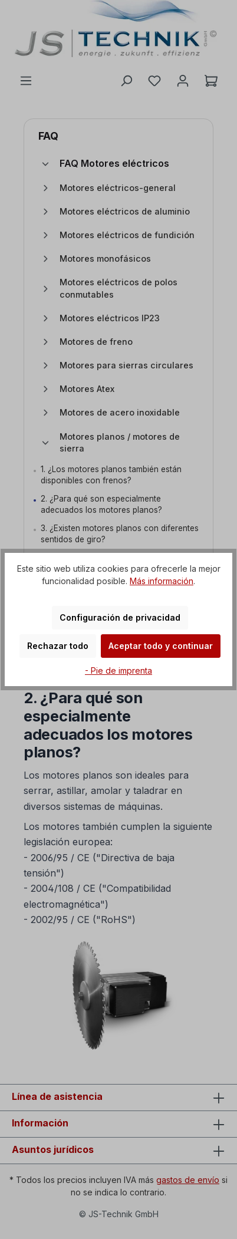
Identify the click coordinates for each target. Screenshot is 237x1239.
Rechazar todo (57, 646)
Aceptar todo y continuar (160, 646)
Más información (161, 581)
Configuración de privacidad (120, 617)
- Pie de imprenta (118, 670)
